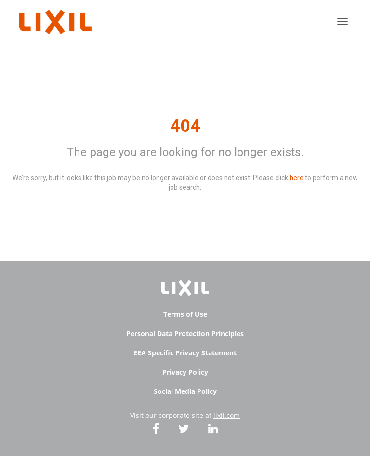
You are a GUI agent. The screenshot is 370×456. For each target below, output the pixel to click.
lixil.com (226, 415)
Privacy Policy (185, 372)
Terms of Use (185, 314)
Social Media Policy (185, 391)
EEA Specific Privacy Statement (185, 352)
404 (185, 126)
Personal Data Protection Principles (185, 333)
